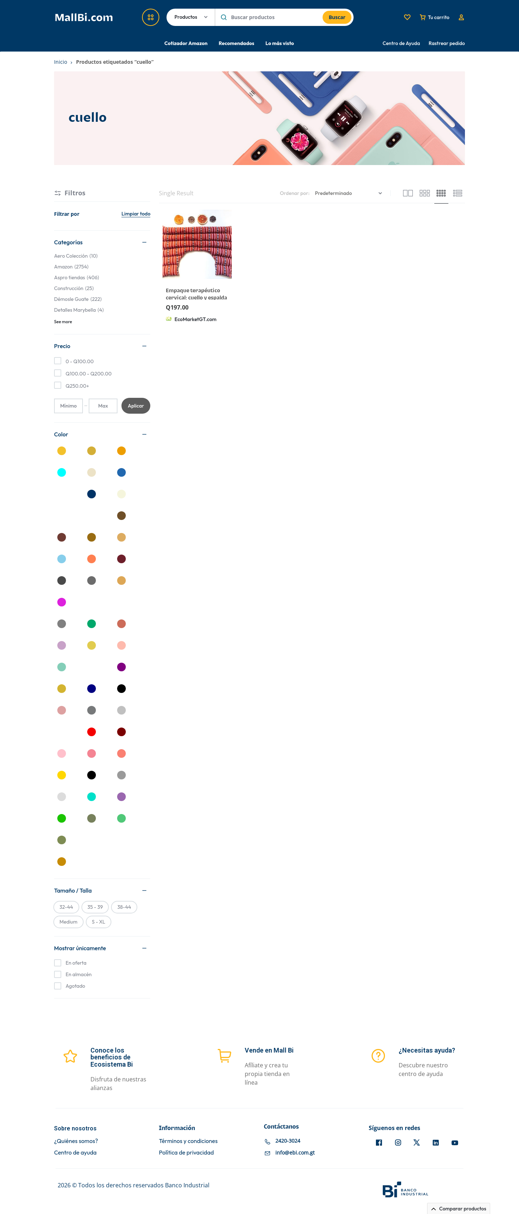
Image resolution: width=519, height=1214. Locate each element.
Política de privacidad (186, 1152)
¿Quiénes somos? (76, 1141)
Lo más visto (279, 43)
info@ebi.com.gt (295, 1152)
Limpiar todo (135, 213)
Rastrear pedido (447, 43)
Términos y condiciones (188, 1141)
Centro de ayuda (75, 1152)
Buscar (337, 17)
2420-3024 (287, 1140)
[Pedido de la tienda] (349, 193)
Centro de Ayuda (401, 43)
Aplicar (136, 406)
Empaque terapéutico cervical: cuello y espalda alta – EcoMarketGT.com (196, 297)
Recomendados (236, 43)
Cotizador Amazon (186, 43)
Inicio (60, 61)
